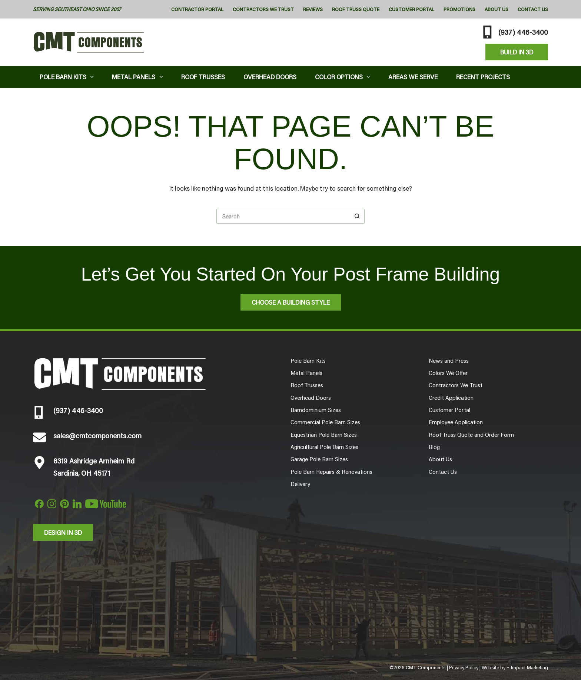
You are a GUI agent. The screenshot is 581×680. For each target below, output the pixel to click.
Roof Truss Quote (355, 9)
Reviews (313, 9)
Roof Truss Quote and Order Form (471, 434)
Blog (434, 446)
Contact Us (533, 9)
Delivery (300, 484)
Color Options (344, 76)
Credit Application (451, 397)
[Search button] (357, 216)
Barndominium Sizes (315, 409)
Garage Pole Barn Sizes (319, 459)
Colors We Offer (448, 372)
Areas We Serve (413, 76)
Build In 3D (516, 51)
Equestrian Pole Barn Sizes (323, 434)
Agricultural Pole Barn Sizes (324, 446)
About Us (496, 9)
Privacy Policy (463, 667)
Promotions (459, 9)
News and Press (449, 360)
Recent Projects (483, 76)
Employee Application (456, 422)
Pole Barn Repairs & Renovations (331, 471)
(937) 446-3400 (523, 32)
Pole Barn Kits (68, 76)
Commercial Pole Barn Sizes (325, 422)
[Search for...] (283, 216)
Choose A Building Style (291, 302)
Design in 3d (63, 532)
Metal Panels (139, 76)
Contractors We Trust (263, 9)
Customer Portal (411, 9)
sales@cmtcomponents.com (97, 435)
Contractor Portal (197, 9)
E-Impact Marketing (527, 667)
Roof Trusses (203, 76)
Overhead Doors (269, 76)
